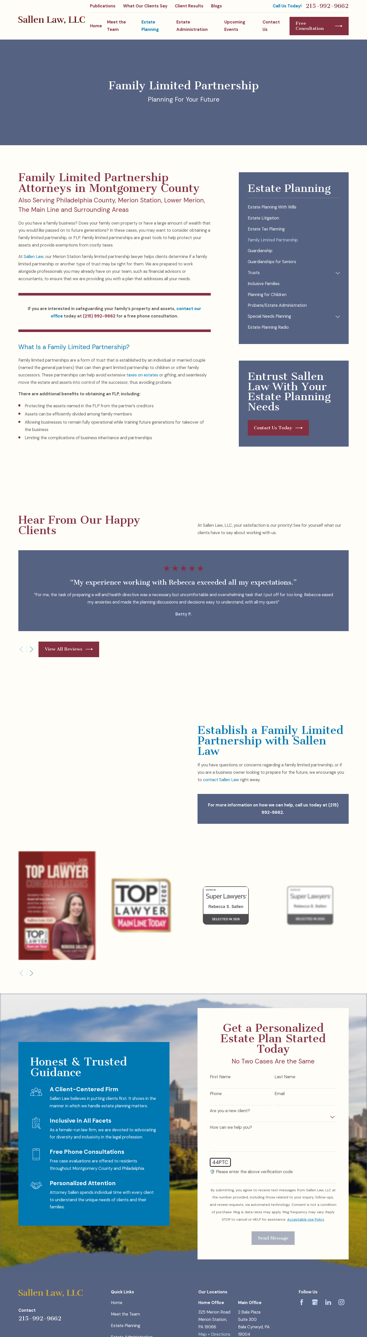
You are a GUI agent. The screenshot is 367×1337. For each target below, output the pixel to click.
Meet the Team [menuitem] (116, 25)
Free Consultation (319, 26)
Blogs (216, 6)
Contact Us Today (278, 428)
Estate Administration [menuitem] (192, 25)
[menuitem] (294, 207)
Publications (102, 6)
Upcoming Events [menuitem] (234, 25)
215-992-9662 (327, 6)
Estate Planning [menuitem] (150, 25)
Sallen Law (34, 256)
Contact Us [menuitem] (271, 25)
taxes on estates (142, 375)
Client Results (189, 6)
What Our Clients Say (145, 6)
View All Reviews (69, 649)
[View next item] (31, 649)
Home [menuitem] (96, 26)
